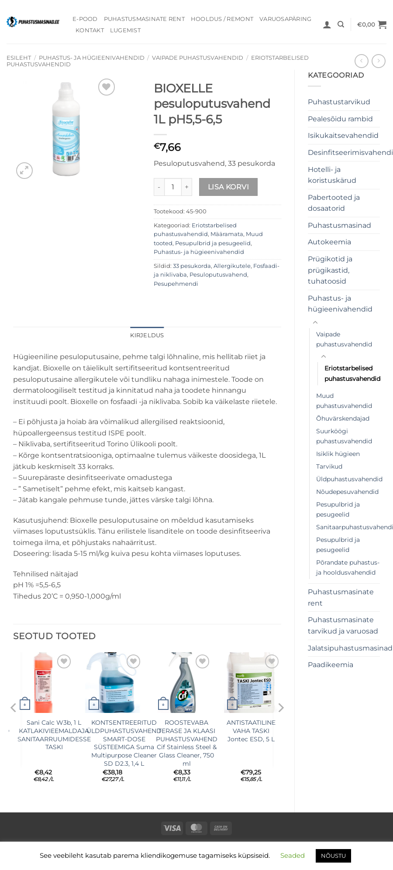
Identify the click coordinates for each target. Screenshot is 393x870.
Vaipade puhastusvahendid (197, 58)
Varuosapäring (285, 19)
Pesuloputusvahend (218, 274)
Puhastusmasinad (339, 225)
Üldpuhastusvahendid (349, 479)
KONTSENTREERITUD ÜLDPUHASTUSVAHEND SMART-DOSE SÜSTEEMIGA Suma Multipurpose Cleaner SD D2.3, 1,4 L (124, 743)
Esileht (19, 58)
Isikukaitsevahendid (343, 135)
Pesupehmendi (176, 284)
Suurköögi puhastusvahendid (344, 436)
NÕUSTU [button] (333, 855)
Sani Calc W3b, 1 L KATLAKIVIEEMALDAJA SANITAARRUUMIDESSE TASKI (54, 735)
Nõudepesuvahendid (347, 492)
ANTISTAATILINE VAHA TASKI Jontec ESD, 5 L (251, 731)
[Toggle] (315, 323)
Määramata (226, 234)
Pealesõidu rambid (340, 119)
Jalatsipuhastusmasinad (350, 648)
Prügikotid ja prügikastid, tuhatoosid (330, 270)
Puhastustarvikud (339, 102)
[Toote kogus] (173, 186)
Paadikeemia (330, 665)
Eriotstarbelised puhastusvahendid (352, 373)
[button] (327, 24)
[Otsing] (341, 24)
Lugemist (125, 30)
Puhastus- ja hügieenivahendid (92, 58)
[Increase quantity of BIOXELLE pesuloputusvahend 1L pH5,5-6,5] (187, 186)
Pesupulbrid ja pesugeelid (338, 509)
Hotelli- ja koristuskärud (332, 175)
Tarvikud (329, 466)
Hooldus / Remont (222, 19)
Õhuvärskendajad (342, 418)
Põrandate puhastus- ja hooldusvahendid (347, 567)
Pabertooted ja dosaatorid (334, 203)
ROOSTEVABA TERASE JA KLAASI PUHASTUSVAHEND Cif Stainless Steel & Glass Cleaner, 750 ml (186, 743)
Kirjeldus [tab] (147, 335)
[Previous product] (378, 61)
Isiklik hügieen (338, 454)
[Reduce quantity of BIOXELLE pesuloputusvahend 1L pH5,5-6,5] (159, 186)
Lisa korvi (228, 187)
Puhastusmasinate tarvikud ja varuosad (343, 625)
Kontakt (90, 30)
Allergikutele (232, 266)
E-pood (85, 19)
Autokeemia (329, 242)
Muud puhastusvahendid (344, 401)
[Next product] (361, 61)
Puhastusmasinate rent (144, 19)
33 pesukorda (192, 266)
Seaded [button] (292, 855)
